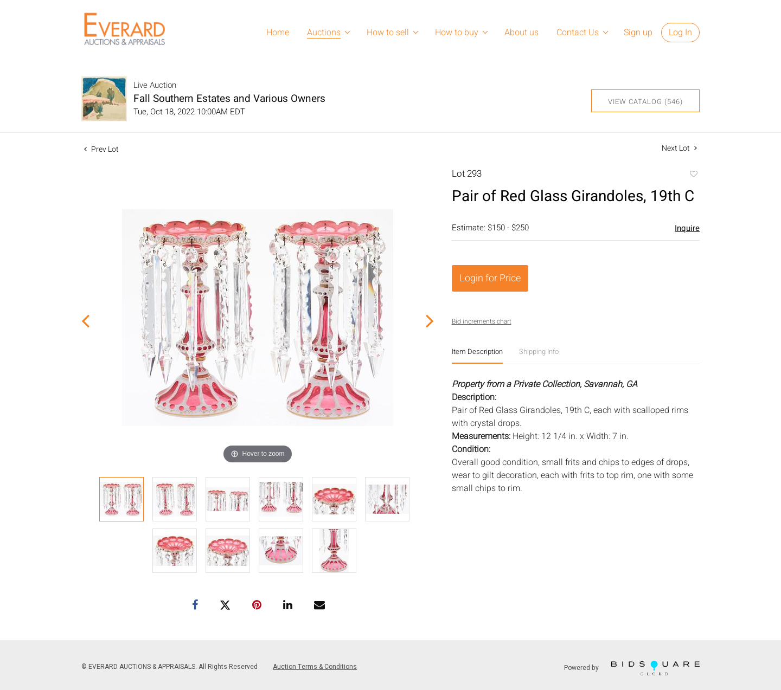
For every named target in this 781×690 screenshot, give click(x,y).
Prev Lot (101, 149)
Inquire (687, 228)
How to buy (456, 32)
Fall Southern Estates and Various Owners (229, 98)
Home (277, 32)
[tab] (477, 355)
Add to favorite (693, 175)
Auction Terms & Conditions (315, 667)
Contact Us (577, 32)
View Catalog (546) (645, 101)
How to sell (388, 32)
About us (521, 32)
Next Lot (679, 148)
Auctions (324, 32)
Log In (680, 32)
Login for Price (490, 278)
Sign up (638, 32)
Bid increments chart (481, 321)
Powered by (632, 668)
